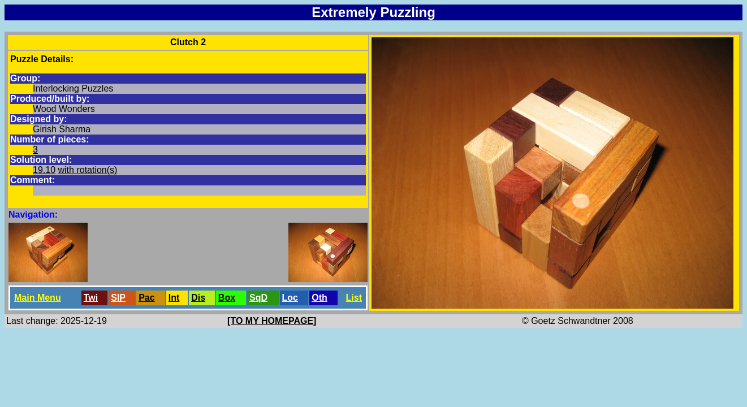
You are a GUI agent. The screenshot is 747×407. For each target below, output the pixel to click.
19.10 (44, 170)
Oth (319, 297)
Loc (290, 297)
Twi (91, 297)
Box (226, 297)
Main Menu (37, 297)
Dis (198, 297)
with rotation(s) (88, 170)
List (354, 297)
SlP (118, 297)
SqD (258, 297)
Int (174, 297)
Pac (146, 297)
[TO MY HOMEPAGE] (271, 321)
